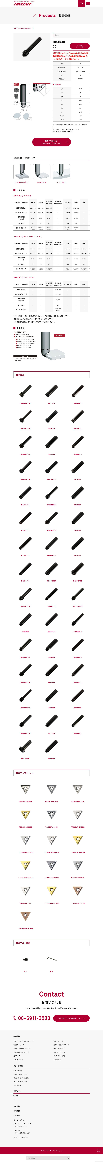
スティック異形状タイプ (22, 1131)
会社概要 (16, 1115)
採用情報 (16, 1111)
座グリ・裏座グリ (61, 1045)
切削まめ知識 (17, 1071)
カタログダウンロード (79, 46)
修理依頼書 (17, 1085)
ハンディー (59, 1052)
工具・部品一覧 (18, 1060)
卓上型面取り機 (21, 1052)
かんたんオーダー (23, 1124)
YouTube (16, 1096)
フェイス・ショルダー (22, 1048)
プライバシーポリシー (20, 1137)
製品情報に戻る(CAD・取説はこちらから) (51, 142)
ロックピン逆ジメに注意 (21, 1078)
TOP (98, 1151)
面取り (58, 1041)
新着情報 (16, 1106)
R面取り (18, 1045)
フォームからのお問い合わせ (71, 1018)
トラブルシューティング (20, 1074)
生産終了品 (57, 1060)
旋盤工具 (59, 1048)
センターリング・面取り (23, 1041)
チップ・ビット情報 (59, 1056)
